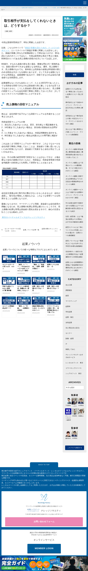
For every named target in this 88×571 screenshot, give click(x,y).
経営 (67, 296)
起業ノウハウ (48, 7)
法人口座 (69, 285)
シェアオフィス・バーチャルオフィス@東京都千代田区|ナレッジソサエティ (22, 7)
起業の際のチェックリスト (50, 230)
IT (66, 344)
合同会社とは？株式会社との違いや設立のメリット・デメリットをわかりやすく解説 (74, 120)
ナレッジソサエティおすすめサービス (74, 356)
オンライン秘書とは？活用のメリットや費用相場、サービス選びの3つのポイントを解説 (74, 167)
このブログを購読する (74, 448)
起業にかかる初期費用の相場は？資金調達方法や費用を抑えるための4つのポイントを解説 (74, 266)
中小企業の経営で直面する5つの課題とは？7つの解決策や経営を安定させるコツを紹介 (74, 207)
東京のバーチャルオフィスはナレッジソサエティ (23, 217)
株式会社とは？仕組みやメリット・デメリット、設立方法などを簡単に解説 (74, 106)
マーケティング (71, 301)
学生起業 (69, 312)
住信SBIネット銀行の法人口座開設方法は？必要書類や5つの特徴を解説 (74, 254)
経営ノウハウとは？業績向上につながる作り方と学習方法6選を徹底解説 (74, 243)
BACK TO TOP (43, 465)
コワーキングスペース (74, 368)
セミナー (69, 333)
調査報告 (69, 290)
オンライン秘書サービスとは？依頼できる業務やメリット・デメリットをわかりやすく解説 (74, 194)
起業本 (68, 306)
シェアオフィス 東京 (74, 373)
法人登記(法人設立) (72, 328)
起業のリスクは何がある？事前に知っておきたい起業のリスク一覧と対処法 (74, 93)
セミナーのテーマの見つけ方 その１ (13, 230)
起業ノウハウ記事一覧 (31, 230)
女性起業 (69, 322)
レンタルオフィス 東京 (74, 363)
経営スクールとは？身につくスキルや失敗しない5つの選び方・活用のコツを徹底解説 (74, 231)
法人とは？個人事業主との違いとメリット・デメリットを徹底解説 (74, 132)
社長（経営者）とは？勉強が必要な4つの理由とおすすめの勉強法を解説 (74, 219)
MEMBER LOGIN (44, 548)
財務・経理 (56, 7)
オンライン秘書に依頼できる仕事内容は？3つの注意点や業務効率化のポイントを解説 (74, 180)
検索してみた (70, 349)
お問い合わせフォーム (44, 521)
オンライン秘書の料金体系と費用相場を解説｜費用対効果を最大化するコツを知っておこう (74, 153)
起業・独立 (70, 317)
